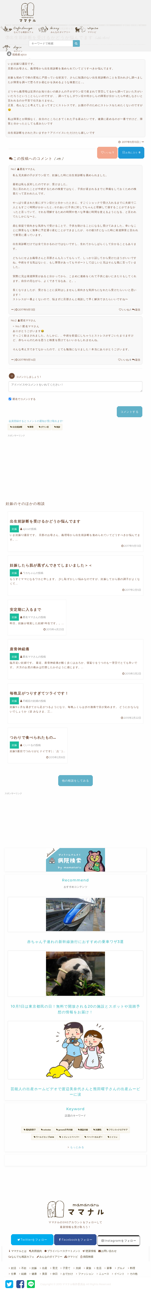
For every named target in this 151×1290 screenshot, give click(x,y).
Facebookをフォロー (75, 1239)
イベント (118, 1273)
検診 (57, 427)
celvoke (46, 1130)
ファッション (84, 1273)
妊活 (12, 1268)
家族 (87, 1268)
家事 (107, 1268)
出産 (43, 1268)
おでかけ (66, 1273)
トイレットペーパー (69, 1137)
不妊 (22, 1268)
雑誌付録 (83, 1130)
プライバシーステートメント (62, 1250)
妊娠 (32, 1268)
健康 (32, 1273)
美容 (43, 1273)
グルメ (119, 1268)
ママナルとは (17, 1250)
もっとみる (75, 1147)
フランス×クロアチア (117, 1130)
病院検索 (86, 1256)
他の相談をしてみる (75, 780)
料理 (131, 1268)
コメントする (130, 411)
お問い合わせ (107, 1250)
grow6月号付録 (64, 1130)
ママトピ (71, 1256)
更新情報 (89, 1250)
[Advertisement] (45, 461)
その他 (131, 1273)
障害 (30, 427)
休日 (53, 1273)
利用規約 (35, 1250)
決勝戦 (97, 1130)
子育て (65, 1268)
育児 (53, 1268)
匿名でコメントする (22, 399)
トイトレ (112, 1137)
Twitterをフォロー (32, 1239)
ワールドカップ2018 (43, 1137)
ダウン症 (44, 427)
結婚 (22, 1273)
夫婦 (76, 1268)
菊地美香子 (29, 1130)
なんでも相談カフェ (21, 1256)
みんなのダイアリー (49, 1256)
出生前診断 (16, 427)
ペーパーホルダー (93, 1137)
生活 (97, 1268)
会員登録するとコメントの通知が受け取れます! (36, 421)
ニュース (102, 1273)
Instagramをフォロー (118, 1240)
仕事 (12, 1273)
